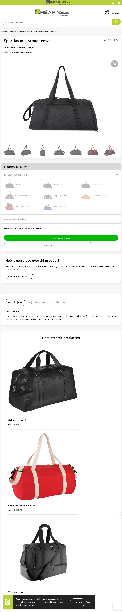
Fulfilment (67, 499)
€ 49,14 (15, 405)
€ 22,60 (71, 473)
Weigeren (89, 602)
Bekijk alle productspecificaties (19, 52)
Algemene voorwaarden (73, 544)
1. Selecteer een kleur (16, 174)
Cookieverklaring (70, 548)
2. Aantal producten (15, 219)
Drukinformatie (69, 503)
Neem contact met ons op (19, 276)
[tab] (15, 302)
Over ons (66, 511)
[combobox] (56, 22)
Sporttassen (24, 31)
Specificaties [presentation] (58, 302)
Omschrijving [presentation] (15, 302)
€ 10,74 (71, 405)
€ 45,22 (15, 473)
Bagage (12, 31)
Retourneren (7, 552)
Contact (5, 544)
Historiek (66, 507)
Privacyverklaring (70, 552)
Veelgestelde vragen (10, 548)
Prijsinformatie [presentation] (36, 302)
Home (4, 31)
